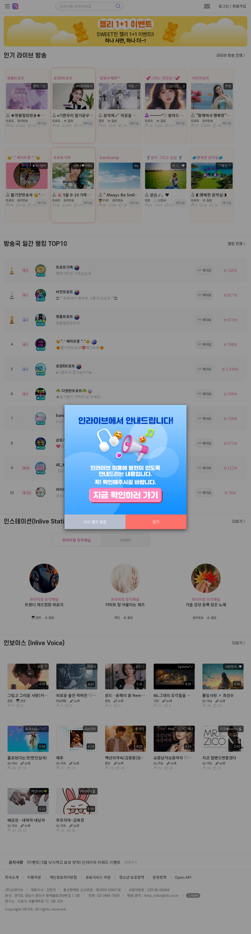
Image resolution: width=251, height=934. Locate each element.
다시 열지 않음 (95, 521)
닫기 (156, 521)
